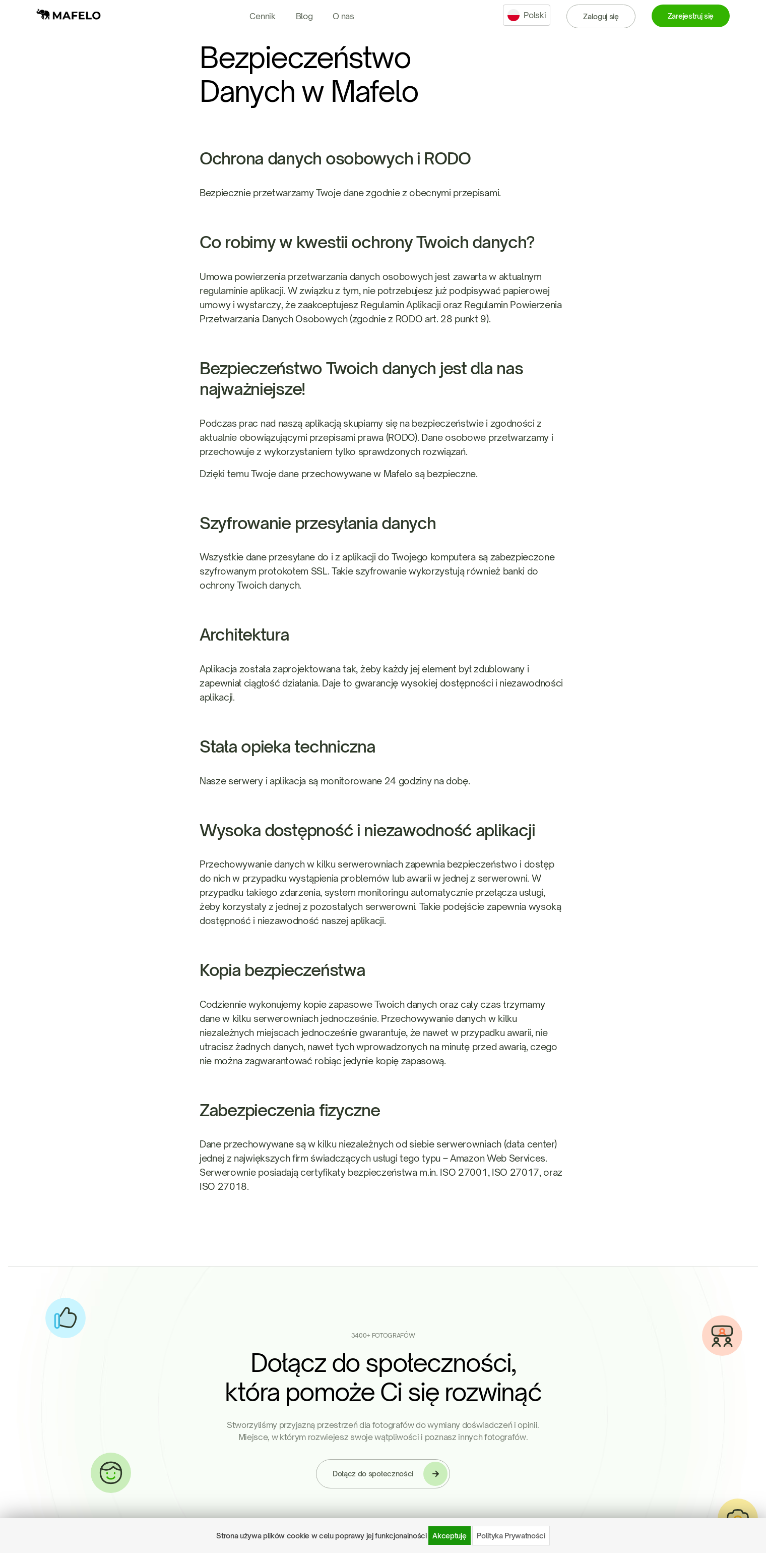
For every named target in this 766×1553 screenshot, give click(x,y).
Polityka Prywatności (511, 1535)
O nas (343, 16)
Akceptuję (449, 1535)
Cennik (262, 16)
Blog (304, 16)
